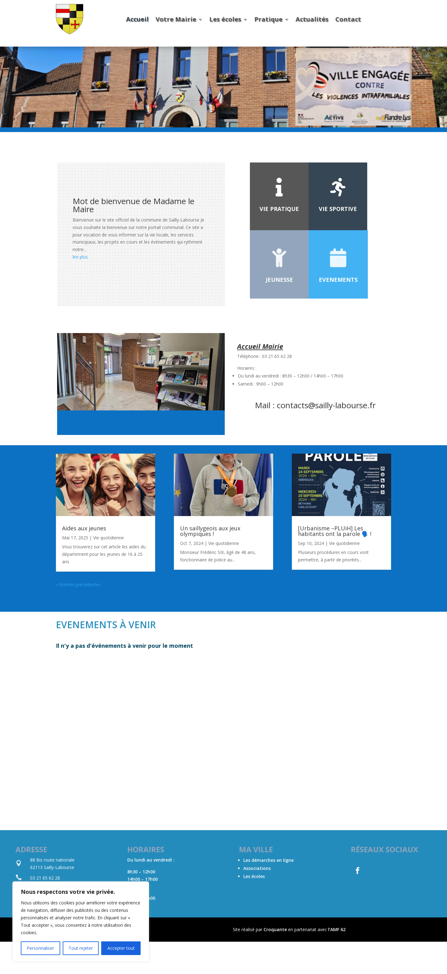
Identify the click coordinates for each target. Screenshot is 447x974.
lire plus (80, 257)
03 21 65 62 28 (45, 878)
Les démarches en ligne (268, 860)
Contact (348, 19)
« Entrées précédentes (78, 585)
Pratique (268, 19)
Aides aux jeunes (84, 528)
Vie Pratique (279, 209)
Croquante (275, 929)
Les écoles (225, 19)
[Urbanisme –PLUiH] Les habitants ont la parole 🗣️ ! (334, 530)
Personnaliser (40, 948)
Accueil (137, 19)
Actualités (312, 19)
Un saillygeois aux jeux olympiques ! (210, 530)
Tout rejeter (81, 948)
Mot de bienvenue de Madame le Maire (133, 205)
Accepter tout (121, 948)
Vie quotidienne (108, 538)
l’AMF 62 (336, 929)
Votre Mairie (176, 19)
